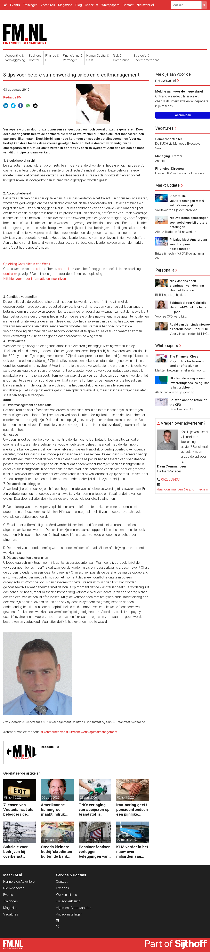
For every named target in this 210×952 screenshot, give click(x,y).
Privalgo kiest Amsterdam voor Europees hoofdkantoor (188, 244)
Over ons (62, 888)
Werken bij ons (66, 895)
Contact (128, 5)
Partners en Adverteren (19, 881)
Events (15, 5)
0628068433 (170, 479)
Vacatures (48, 5)
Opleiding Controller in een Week (26, 264)
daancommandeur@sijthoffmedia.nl (183, 489)
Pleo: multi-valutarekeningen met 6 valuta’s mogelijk (187, 200)
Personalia (164, 270)
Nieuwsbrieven (13, 888)
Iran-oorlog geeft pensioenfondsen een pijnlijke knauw (132, 809)
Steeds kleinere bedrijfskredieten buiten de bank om (56, 852)
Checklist (91, 5)
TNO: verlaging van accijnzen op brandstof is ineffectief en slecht (94, 809)
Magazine (65, 5)
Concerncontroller (168, 139)
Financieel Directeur (170, 168)
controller (36, 269)
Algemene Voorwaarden (73, 908)
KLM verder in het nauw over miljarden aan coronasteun (132, 852)
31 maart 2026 (51, 840)
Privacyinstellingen (69, 914)
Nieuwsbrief (145, 5)
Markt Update (167, 185)
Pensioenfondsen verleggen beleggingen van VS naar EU (95, 852)
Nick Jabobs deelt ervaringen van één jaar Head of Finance (187, 285)
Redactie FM (12, 97)
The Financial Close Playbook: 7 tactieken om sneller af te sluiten (188, 361)
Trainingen (30, 5)
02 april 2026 (50, 797)
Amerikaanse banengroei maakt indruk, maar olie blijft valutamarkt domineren (54, 809)
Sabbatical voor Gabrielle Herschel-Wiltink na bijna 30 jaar (188, 307)
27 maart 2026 (127, 840)
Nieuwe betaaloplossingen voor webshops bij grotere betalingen (189, 222)
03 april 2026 (12, 797)
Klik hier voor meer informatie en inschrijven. (34, 279)
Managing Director (169, 156)
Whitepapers (110, 5)
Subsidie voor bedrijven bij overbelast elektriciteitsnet (17, 852)
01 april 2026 (12, 840)
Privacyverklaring (68, 901)
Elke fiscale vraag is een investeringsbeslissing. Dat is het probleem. (189, 382)
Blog (78, 5)
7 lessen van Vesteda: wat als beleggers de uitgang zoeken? (18, 809)
